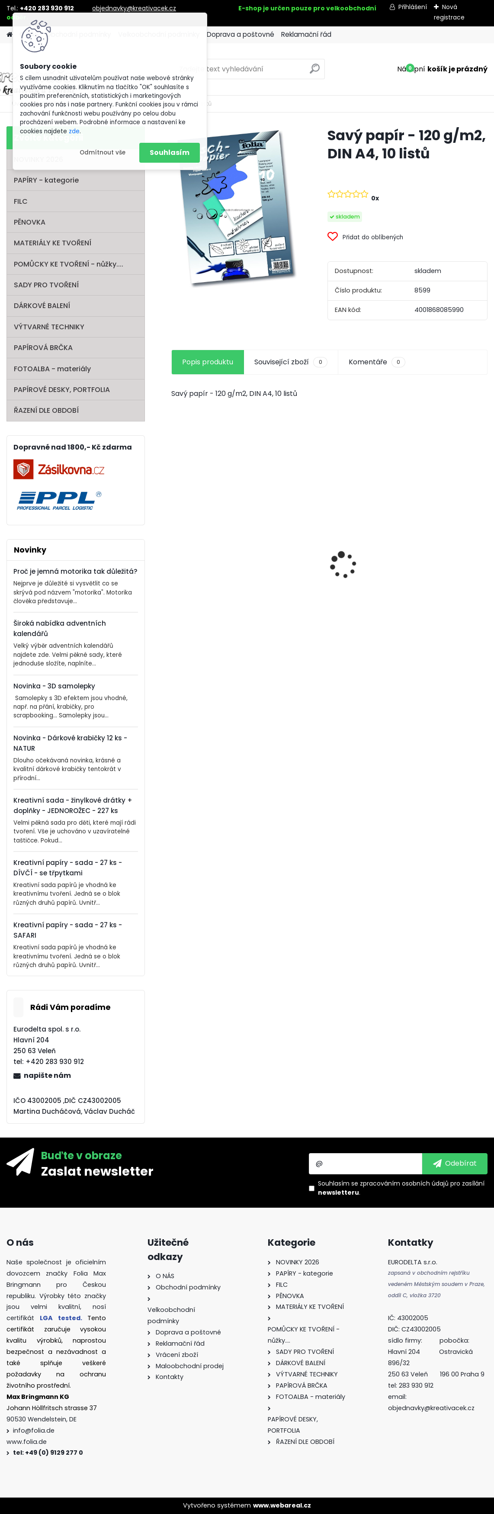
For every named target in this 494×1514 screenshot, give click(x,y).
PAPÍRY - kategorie (46, 180)
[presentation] (176, 550)
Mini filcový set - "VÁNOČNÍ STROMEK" (212, 599)
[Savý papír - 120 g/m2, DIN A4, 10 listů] (235, 208)
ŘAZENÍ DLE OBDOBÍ (46, 410)
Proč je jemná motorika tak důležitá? (75, 571)
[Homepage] (9, 34)
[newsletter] (455, 1163)
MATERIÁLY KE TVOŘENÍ (52, 243)
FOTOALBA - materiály (52, 369)
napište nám (47, 1075)
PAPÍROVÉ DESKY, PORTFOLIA (62, 390)
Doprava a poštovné (240, 34)
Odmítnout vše (102, 152)
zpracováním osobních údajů (404, 1183)
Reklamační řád (306, 34)
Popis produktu (207, 362)
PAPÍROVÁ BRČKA (43, 348)
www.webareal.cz (282, 1505)
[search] (315, 72)
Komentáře (377, 362)
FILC (21, 201)
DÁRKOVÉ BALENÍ (42, 306)
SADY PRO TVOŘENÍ (46, 285)
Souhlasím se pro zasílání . (401, 1188)
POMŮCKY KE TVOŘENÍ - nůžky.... (68, 264)
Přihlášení (412, 7)
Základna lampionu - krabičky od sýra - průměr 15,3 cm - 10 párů (328, 547)
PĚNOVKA (29, 222)
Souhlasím (169, 153)
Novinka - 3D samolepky (54, 686)
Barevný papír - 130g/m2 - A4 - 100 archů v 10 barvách (436, 595)
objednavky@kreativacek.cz (134, 8)
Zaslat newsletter (97, 1171)
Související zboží (290, 362)
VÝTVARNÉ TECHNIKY (49, 327)
